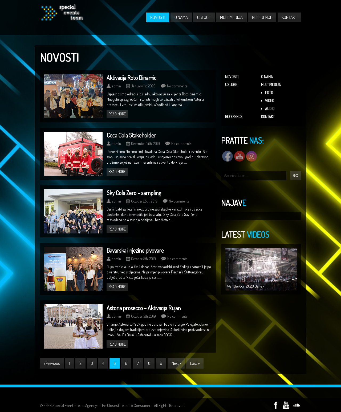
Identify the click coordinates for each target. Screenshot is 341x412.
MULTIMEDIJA (231, 17)
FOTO (269, 92)
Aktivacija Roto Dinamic (131, 77)
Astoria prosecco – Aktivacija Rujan (144, 308)
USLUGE (204, 17)
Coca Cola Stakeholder (131, 135)
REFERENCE (262, 17)
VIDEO (269, 100)
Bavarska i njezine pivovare (135, 250)
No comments (177, 86)
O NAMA (181, 17)
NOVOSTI (157, 17)
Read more (117, 114)
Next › (176, 363)
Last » (195, 363)
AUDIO (269, 108)
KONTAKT (289, 17)
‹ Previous (52, 363)
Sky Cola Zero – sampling (134, 192)
